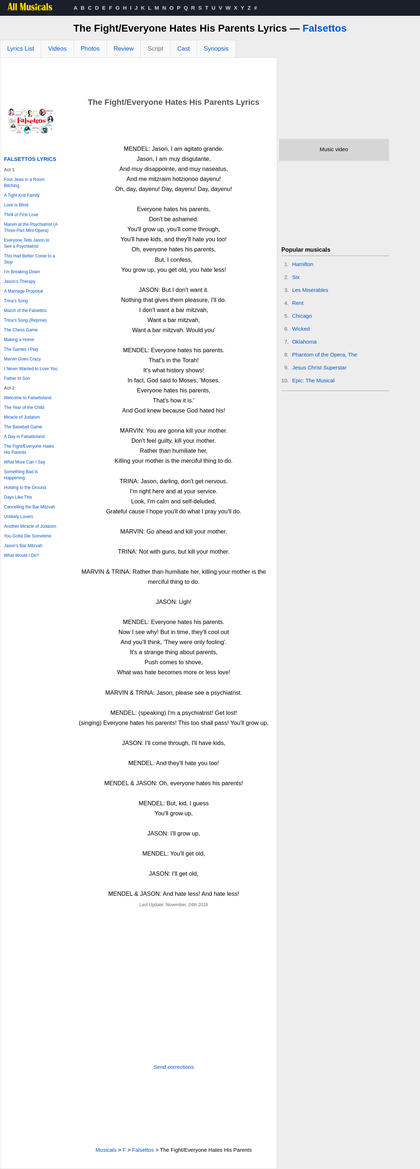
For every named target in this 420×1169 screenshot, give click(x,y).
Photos (90, 48)
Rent (298, 303)
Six (296, 277)
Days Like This (18, 497)
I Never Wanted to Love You (30, 368)
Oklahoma (304, 342)
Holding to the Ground (25, 487)
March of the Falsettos (25, 310)
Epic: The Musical (313, 380)
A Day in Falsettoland (24, 436)
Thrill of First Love (21, 214)
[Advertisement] (138, 77)
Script (155, 48)
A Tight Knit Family (21, 195)
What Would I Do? (21, 555)
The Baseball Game (23, 426)
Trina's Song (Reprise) (25, 320)
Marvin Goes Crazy (22, 359)
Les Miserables (310, 290)
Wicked (301, 329)
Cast (183, 48)
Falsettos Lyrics (30, 159)
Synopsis (216, 48)
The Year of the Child (24, 407)
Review (124, 48)
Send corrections (174, 1067)
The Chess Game (21, 329)
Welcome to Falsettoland (27, 397)
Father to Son (17, 378)
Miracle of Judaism (22, 417)
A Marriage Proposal (23, 291)
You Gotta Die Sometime (27, 536)
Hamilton (302, 264)
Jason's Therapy (19, 281)
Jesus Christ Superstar (319, 367)
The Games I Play (21, 349)
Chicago (302, 316)
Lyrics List (20, 48)
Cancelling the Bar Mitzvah (29, 506)
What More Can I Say (24, 462)
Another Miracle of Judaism (30, 526)
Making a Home (19, 339)
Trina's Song (16, 300)
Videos (57, 48)
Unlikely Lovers (18, 516)
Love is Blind (16, 205)
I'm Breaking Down (22, 271)
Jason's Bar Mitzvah (23, 545)
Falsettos (325, 28)
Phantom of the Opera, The (325, 354)
